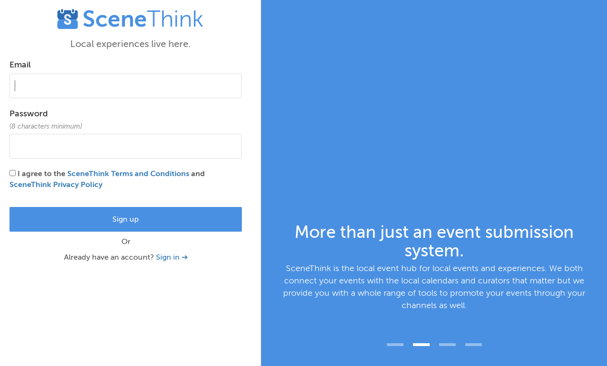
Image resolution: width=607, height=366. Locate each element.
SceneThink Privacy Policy (55, 184)
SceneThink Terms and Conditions (128, 173)
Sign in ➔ (172, 257)
